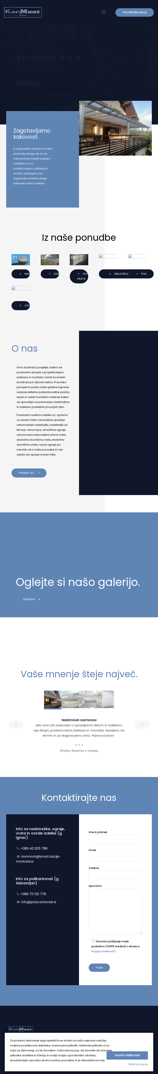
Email (115, 855)
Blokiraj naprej (138, 1064)
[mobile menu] (103, 12)
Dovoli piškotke (127, 1055)
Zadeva (115, 873)
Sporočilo (115, 909)
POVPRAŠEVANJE (135, 12)
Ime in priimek (115, 837)
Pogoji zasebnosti (103, 951)
